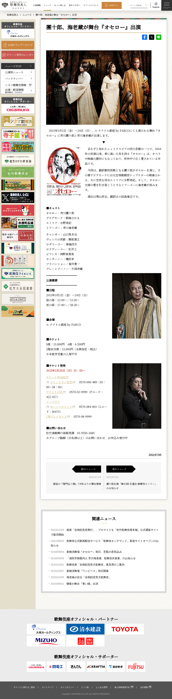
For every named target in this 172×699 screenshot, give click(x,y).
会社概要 (144, 687)
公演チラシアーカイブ (20, 45)
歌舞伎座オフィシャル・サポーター (17, 100)
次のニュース (119, 469)
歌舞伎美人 (12, 15)
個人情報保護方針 (122, 687)
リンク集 (85, 687)
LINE (158, 37)
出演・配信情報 (14, 90)
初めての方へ (74, 5)
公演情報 (37, 5)
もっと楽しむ (60, 5)
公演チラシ (114, 5)
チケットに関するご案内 (24, 687)
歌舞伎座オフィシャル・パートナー (17, 25)
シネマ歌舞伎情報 (15, 85)
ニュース (47, 5)
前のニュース (88, 469)
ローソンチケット (61, 407)
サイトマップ (48, 687)
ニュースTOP (13, 66)
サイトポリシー (67, 687)
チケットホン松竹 (61, 382)
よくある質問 (101, 687)
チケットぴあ (54, 392)
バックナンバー (14, 78)
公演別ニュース (14, 72)
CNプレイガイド (56, 416)
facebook (144, 37)
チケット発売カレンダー (20, 54)
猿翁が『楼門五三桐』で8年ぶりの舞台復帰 (77, 484)
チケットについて (91, 5)
